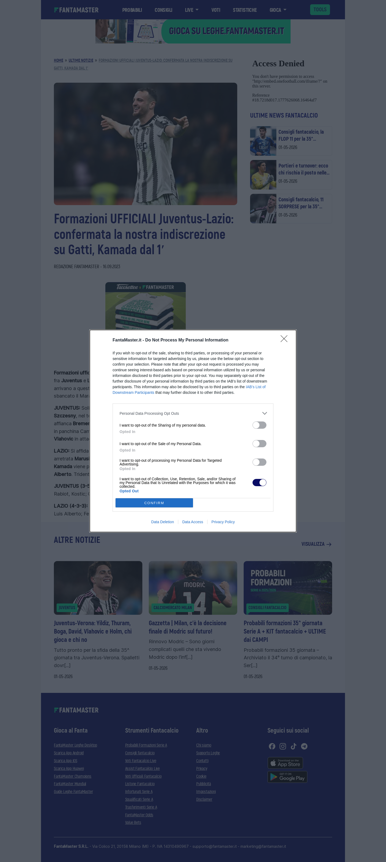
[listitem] (193, 413)
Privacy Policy (223, 522)
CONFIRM (154, 503)
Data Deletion (162, 522)
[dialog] (193, 431)
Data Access (192, 522)
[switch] (259, 425)
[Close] (286, 340)
